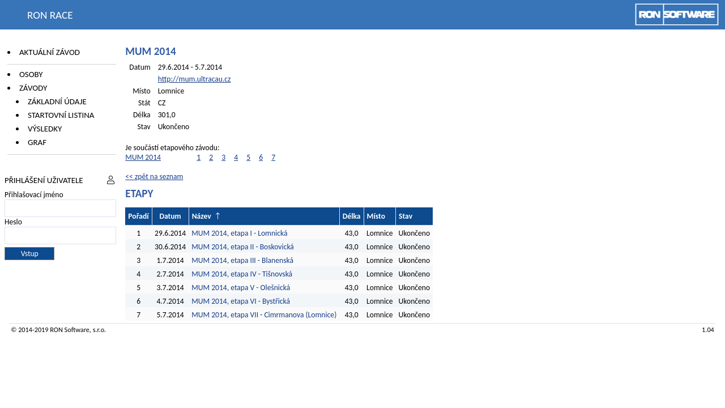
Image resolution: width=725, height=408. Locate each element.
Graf (37, 142)
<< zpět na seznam (154, 176)
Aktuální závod (49, 52)
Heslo (13, 222)
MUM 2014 (143, 157)
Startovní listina (61, 115)
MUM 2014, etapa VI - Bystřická (240, 301)
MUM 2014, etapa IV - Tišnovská (241, 274)
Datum (170, 216)
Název (201, 216)
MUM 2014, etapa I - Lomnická (239, 233)
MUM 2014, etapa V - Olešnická (240, 287)
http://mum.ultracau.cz (194, 79)
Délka (352, 216)
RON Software (69, 329)
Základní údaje (57, 101)
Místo (376, 216)
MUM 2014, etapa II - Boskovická (242, 247)
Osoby (31, 74)
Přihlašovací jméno (34, 194)
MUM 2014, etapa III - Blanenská (242, 260)
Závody (33, 88)
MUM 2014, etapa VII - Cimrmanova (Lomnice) (263, 315)
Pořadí (138, 216)
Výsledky (45, 129)
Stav (405, 216)
